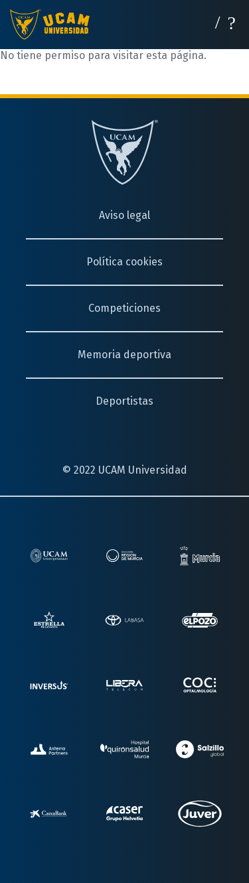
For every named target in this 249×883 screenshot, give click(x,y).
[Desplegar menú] (231, 22)
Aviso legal (124, 215)
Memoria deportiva (124, 354)
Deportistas (124, 401)
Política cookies (124, 261)
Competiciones (124, 308)
